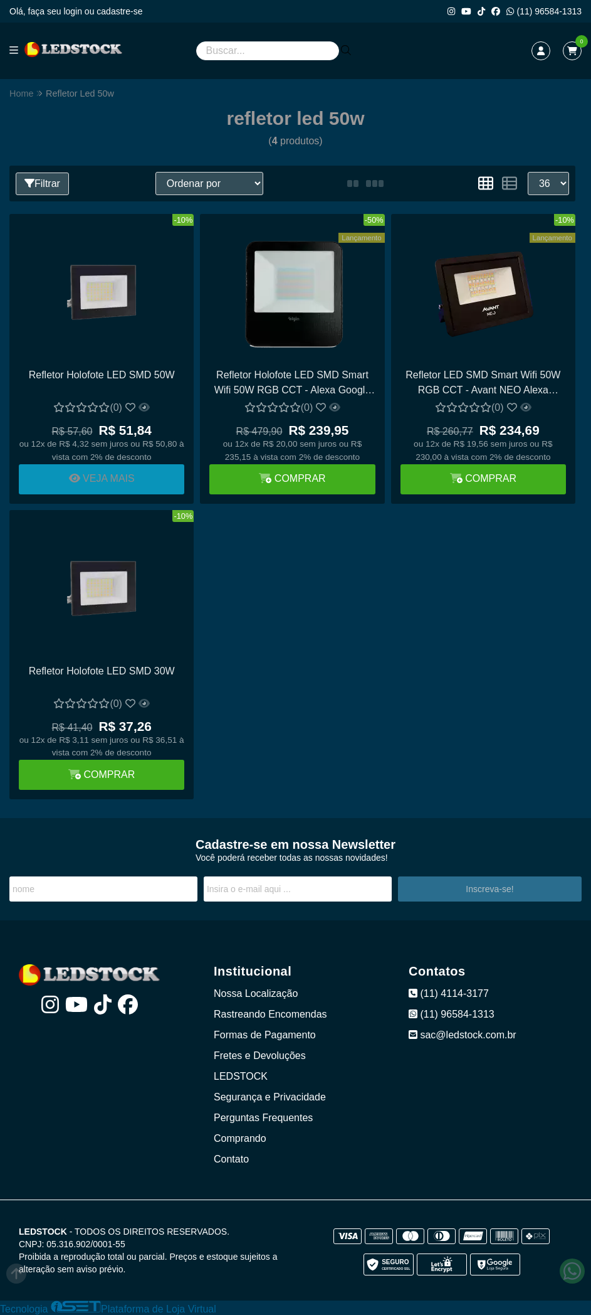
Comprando (240, 1138)
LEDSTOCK (241, 1076)
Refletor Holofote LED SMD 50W (102, 375)
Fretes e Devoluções (260, 1055)
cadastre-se (119, 11)
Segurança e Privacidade (270, 1097)
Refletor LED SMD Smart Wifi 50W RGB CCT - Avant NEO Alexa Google (482, 384)
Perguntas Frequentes (263, 1117)
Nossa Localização (256, 993)
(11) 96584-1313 (544, 11)
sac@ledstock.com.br (462, 1035)
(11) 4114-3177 (449, 993)
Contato (231, 1159)
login (73, 11)
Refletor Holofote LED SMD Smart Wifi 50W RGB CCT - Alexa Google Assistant (292, 384)
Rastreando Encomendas (270, 1014)
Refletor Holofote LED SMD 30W (102, 671)
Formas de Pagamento (265, 1035)
